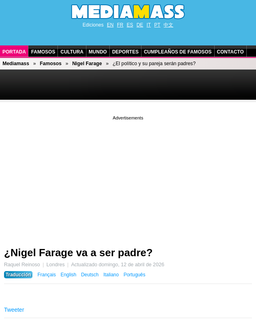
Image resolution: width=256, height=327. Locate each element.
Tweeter (14, 309)
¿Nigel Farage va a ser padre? (78, 253)
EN (110, 25)
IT (149, 25)
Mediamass (15, 63)
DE (140, 25)
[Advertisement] (128, 178)
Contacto (230, 52)
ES (130, 25)
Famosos (43, 52)
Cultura (71, 52)
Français (46, 275)
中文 (168, 25)
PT (157, 25)
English (68, 275)
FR (120, 25)
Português (134, 275)
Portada (14, 52)
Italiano (111, 275)
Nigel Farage (87, 63)
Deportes (125, 52)
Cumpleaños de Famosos (178, 52)
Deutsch (90, 275)
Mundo (98, 52)
